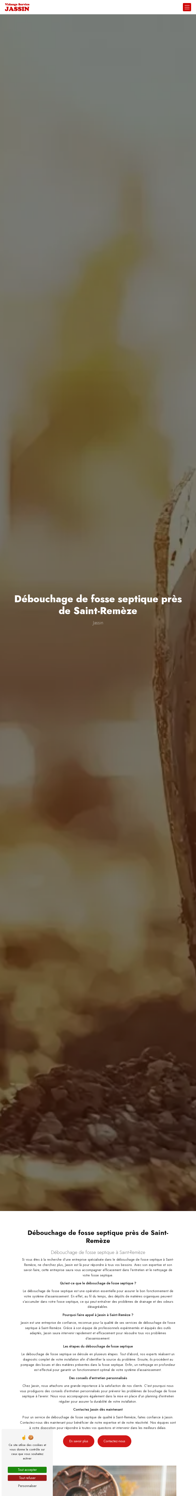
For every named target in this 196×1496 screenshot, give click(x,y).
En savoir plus (78, 1434)
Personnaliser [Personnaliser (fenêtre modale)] (27, 1486)
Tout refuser (27, 1478)
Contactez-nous (114, 1434)
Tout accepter (27, 1469)
